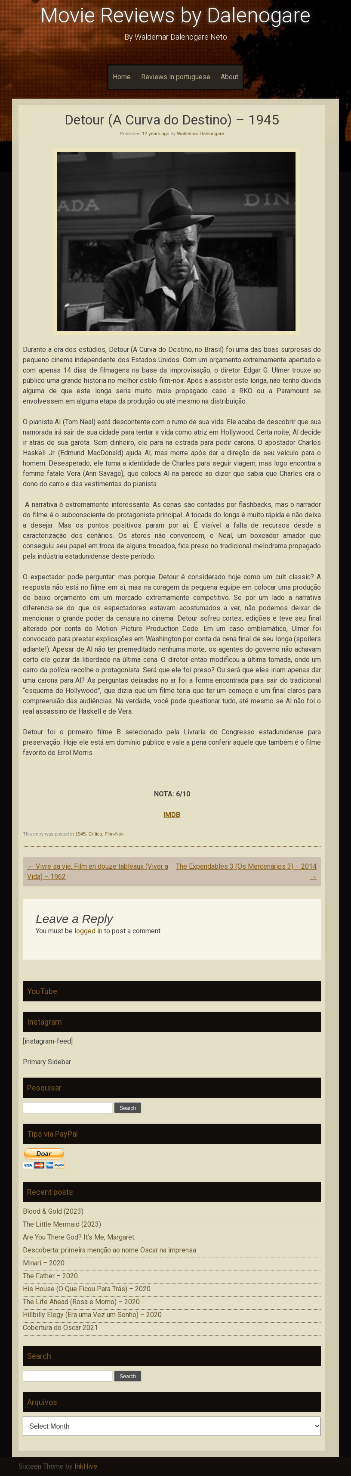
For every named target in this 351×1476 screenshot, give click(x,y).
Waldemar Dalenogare (200, 133)
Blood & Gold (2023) (53, 1211)
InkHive (85, 1466)
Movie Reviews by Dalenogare (175, 15)
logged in (88, 931)
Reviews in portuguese (175, 77)
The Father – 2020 (50, 1276)
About (229, 77)
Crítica (95, 833)
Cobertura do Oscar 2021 (60, 1328)
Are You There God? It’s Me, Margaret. (79, 1237)
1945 (80, 833)
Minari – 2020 (44, 1263)
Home (122, 77)
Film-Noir (114, 833)
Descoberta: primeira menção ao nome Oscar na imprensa (109, 1250)
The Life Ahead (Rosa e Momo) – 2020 (81, 1302)
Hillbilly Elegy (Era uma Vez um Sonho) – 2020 (92, 1315)
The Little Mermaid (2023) (62, 1224)
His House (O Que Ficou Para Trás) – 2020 (87, 1289)
